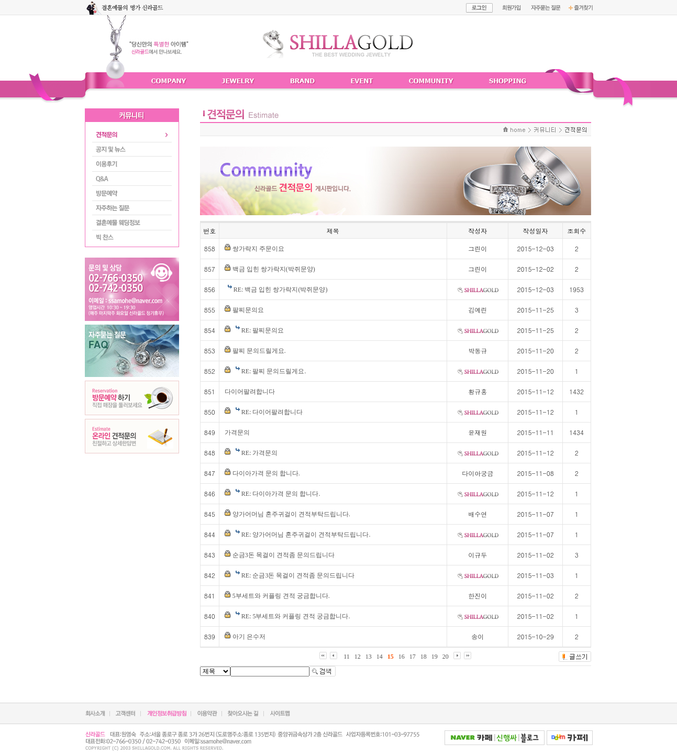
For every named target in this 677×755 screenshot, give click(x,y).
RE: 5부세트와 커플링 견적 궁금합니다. (295, 616)
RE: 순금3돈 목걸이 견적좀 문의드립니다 (298, 575)
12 (357, 656)
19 (434, 656)
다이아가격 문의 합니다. (266, 473)
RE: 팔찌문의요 (262, 330)
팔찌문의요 (248, 310)
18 (423, 656)
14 (379, 656)
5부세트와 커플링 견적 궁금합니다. (281, 595)
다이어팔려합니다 (250, 391)
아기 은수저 (248, 636)
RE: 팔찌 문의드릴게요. (273, 371)
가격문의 (237, 432)
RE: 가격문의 (259, 453)
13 (368, 656)
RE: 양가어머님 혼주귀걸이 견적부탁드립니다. (306, 534)
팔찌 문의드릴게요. (259, 350)
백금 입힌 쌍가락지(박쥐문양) (273, 269)
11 (346, 656)
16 (401, 656)
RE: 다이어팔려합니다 (272, 412)
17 (412, 656)
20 (445, 656)
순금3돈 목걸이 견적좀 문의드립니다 (283, 555)
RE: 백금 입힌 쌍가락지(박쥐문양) (281, 289)
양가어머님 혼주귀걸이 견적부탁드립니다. (291, 514)
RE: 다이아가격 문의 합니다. (280, 493)
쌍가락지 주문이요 (258, 248)
